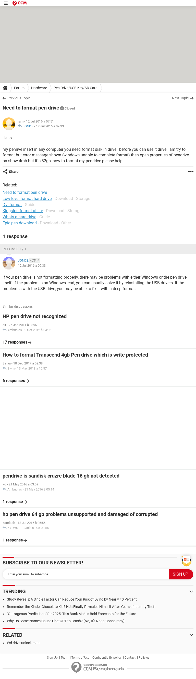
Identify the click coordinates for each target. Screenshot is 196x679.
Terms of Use (80, 657)
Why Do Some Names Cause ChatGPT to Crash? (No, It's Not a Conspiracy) (66, 621)
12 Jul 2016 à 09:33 (50, 126)
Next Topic (180, 98)
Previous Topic (18, 98)
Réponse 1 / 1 (14, 249)
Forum (19, 88)
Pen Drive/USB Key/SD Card (75, 88)
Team (64, 657)
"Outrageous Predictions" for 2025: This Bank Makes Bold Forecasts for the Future (71, 614)
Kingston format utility (23, 210)
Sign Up (52, 657)
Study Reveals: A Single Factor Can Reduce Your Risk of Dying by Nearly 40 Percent (72, 599)
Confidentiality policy (106, 657)
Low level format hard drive (27, 198)
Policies (144, 657)
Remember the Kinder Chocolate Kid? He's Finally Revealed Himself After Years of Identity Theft (81, 607)
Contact (130, 657)
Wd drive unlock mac (23, 643)
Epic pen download (20, 223)
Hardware (39, 88)
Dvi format (12, 204)
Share (14, 172)
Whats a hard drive (19, 216)
